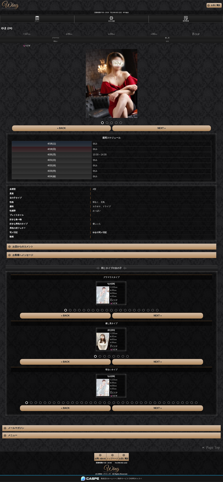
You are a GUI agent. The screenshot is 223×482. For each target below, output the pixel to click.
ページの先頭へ (211, 447)
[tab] (37, 19)
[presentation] (37, 19)
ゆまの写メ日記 (100, 232)
